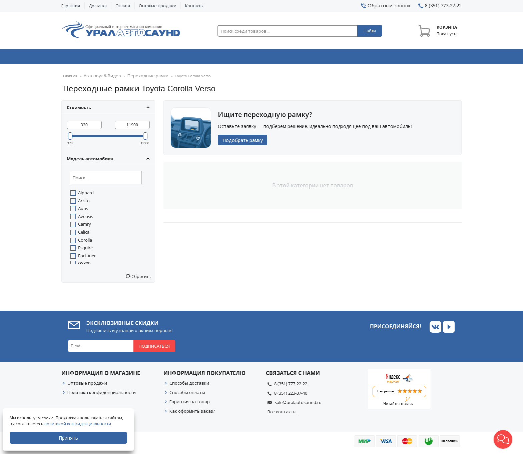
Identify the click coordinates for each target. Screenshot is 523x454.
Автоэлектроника (263, 58)
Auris (83, 210)
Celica (83, 234)
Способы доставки (189, 385)
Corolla (85, 242)
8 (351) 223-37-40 (290, 395)
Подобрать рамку (244, 142)
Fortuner (87, 258)
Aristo (84, 203)
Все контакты (282, 414)
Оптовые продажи (157, 6)
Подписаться (154, 348)
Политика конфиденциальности (101, 394)
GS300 (84, 265)
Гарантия (70, 6)
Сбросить (140, 278)
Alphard (86, 195)
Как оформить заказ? (192, 413)
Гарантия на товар (189, 404)
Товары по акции (424, 58)
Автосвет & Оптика (344, 58)
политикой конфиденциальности (78, 424)
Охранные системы (182, 58)
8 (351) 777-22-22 (290, 386)
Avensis (85, 218)
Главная (70, 78)
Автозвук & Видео (100, 58)
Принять (69, 438)
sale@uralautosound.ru (298, 404)
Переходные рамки (140, 78)
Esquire (85, 250)
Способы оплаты (187, 394)
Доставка (98, 6)
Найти (370, 31)
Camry (84, 226)
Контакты (194, 6)
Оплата (122, 6)
